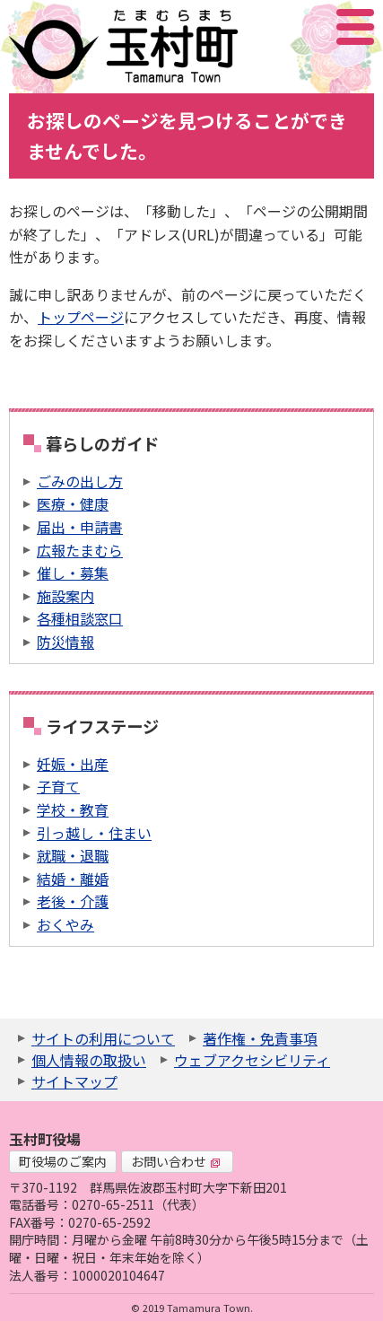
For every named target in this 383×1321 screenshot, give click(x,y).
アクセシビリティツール (307, 27)
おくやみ (65, 924)
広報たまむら (80, 550)
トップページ (81, 317)
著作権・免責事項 (260, 1038)
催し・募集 (73, 572)
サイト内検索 (265, 27)
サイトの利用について (103, 1038)
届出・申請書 (80, 527)
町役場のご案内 (63, 1161)
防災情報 (65, 641)
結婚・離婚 (73, 878)
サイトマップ (74, 1081)
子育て (58, 786)
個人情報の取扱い (88, 1060)
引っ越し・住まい (94, 833)
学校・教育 (73, 809)
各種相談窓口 (80, 618)
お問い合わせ (176, 1161)
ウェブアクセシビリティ (252, 1060)
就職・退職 (73, 855)
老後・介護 (73, 901)
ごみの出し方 (80, 481)
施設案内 (65, 596)
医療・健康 (73, 503)
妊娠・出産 (73, 763)
